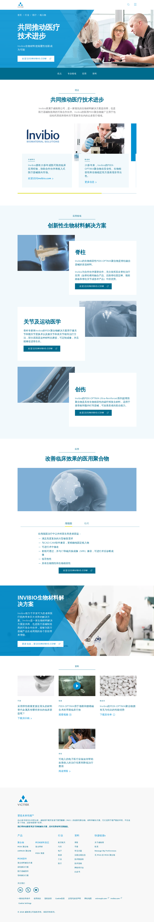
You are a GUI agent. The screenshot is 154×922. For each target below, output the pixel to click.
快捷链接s (100, 835)
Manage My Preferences (105, 850)
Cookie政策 (60, 898)
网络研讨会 (79, 867)
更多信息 (91, 182)
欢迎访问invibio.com (41, 178)
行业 (27, 15)
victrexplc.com (101, 898)
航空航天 (62, 842)
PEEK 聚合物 (23, 846)
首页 (20, 15)
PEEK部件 (22, 859)
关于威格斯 (99, 842)
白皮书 (77, 871)
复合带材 (39, 846)
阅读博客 (65, 771)
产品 (20, 835)
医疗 (34, 15)
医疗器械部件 (23, 871)
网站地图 (88, 898)
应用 (84, 73)
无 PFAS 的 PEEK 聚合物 (105, 855)
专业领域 (72, 73)
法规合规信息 (80, 855)
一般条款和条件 (24, 898)
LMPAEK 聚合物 (24, 850)
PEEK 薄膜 (39, 853)
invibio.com (115, 898)
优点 (59, 73)
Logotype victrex (21, 5)
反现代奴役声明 (74, 898)
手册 (76, 846)
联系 (96, 846)
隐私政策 (48, 898)
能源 (60, 855)
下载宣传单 (107, 714)
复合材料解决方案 (25, 862)
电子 (60, 850)
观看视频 (65, 714)
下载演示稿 (25, 718)
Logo (23, 800)
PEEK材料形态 (42, 842)
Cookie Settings (24, 903)
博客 (76, 842)
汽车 (60, 846)
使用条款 (37, 898)
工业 (60, 859)
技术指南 (78, 863)
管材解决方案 (23, 875)
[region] (77, 158)
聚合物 (21, 842)
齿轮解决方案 (23, 867)
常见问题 (78, 850)
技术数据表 (79, 859)
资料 (94, 73)
